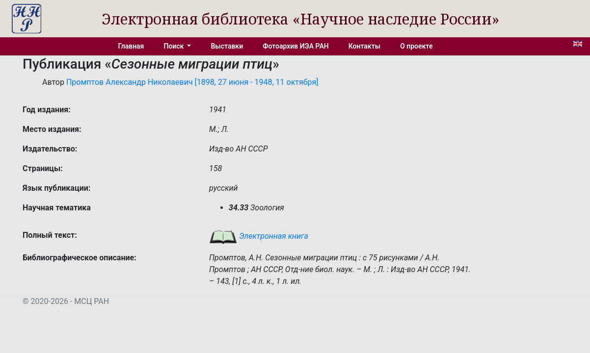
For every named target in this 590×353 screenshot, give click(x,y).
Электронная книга (258, 236)
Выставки (227, 46)
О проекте (416, 46)
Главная (131, 46)
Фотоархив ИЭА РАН (296, 46)
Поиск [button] (174, 46)
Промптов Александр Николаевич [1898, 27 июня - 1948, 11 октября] (192, 82)
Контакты (364, 46)
